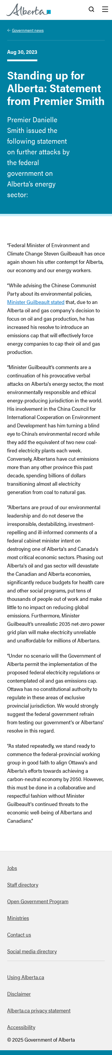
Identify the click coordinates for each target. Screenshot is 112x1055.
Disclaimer (19, 993)
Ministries (18, 917)
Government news (28, 30)
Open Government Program (37, 901)
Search (91, 10)
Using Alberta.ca (25, 977)
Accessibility (21, 1027)
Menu (105, 10)
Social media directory (32, 951)
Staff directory (22, 884)
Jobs (12, 867)
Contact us (19, 934)
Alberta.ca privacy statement (38, 1010)
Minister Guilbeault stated (36, 301)
